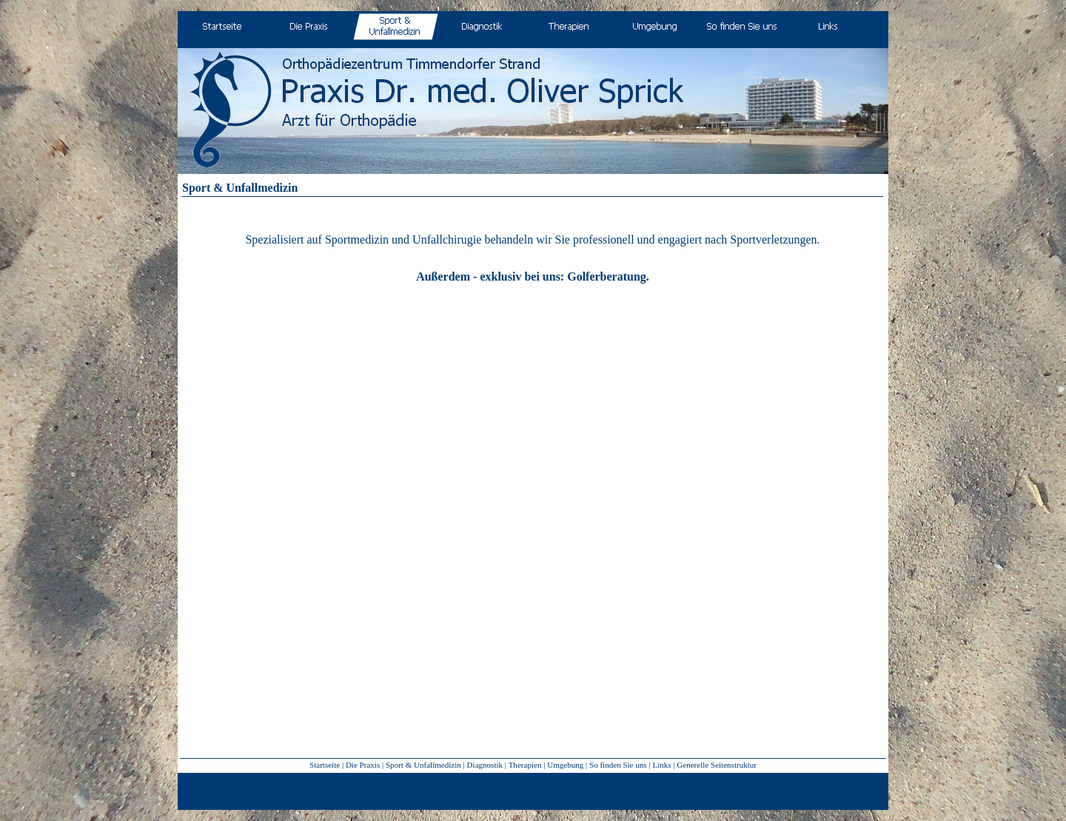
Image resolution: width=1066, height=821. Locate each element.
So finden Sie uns (618, 764)
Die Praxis (363, 764)
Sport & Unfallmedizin (423, 764)
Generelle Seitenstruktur (717, 764)
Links (661, 764)
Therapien (525, 764)
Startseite (324, 764)
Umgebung (565, 764)
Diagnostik (485, 764)
